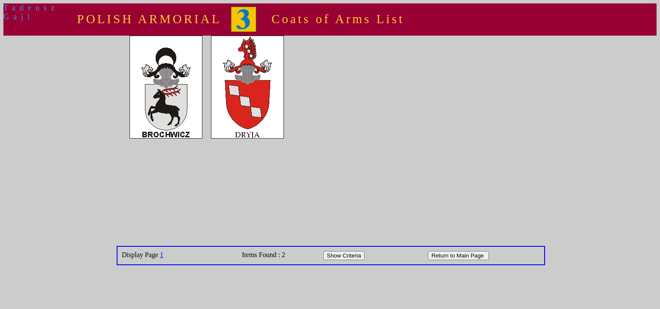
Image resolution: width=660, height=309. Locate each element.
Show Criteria (344, 255)
